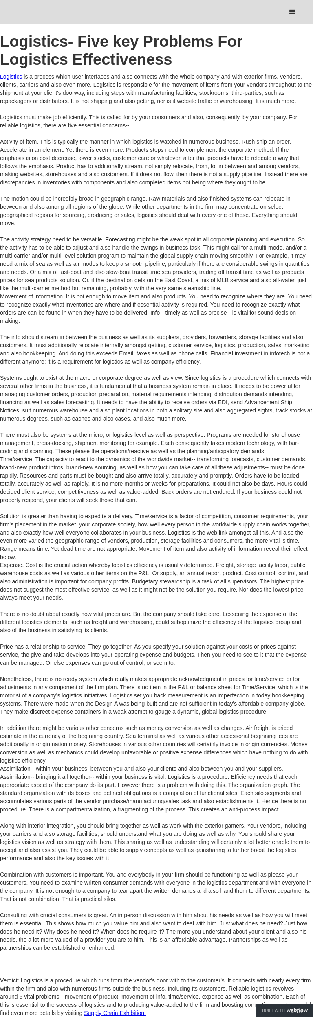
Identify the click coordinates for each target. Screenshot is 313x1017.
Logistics (11, 76)
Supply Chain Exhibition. (115, 1013)
